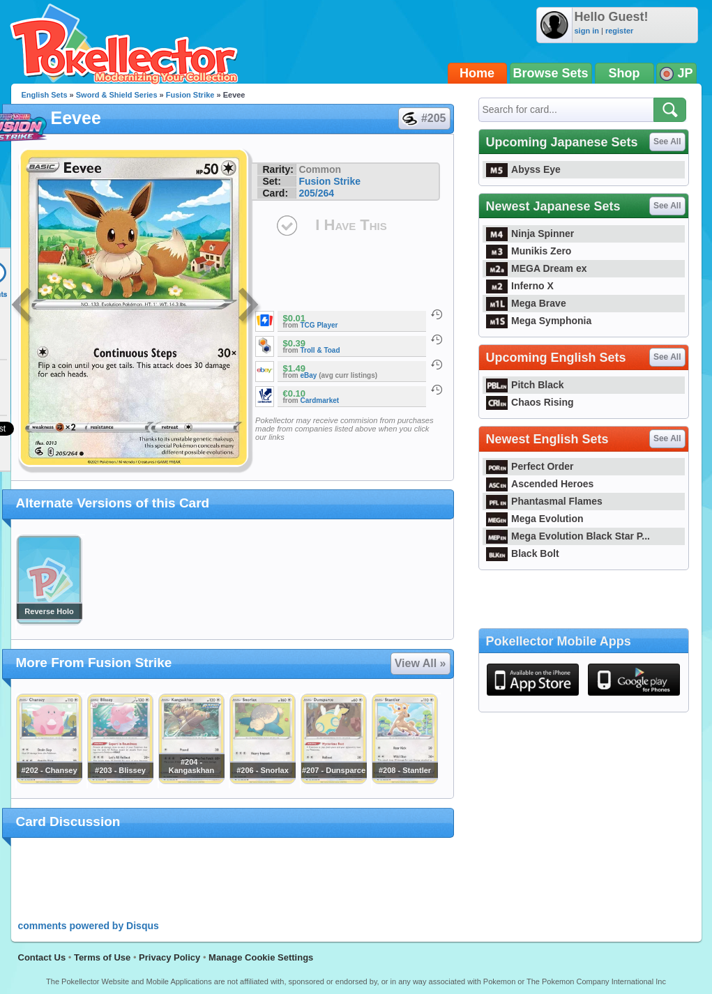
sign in (587, 30)
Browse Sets (551, 73)
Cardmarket (320, 400)
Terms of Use (102, 957)
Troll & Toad (320, 350)
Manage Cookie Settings (261, 957)
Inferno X (520, 285)
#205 (423, 118)
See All (667, 141)
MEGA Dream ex (536, 268)
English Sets (45, 95)
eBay (309, 375)
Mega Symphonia (539, 320)
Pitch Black (525, 384)
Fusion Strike (190, 95)
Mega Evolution (535, 518)
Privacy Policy (169, 957)
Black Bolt (522, 553)
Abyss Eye (523, 169)
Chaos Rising (530, 402)
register (619, 30)
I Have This (350, 225)
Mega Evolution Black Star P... (568, 536)
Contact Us (42, 957)
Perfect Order (530, 466)
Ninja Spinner (530, 233)
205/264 (316, 193)
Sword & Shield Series (117, 95)
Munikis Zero (529, 251)
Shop (624, 73)
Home (477, 73)
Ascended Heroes (540, 483)
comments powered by (88, 925)
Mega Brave (526, 303)
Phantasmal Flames (544, 501)
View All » (420, 663)
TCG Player (319, 325)
